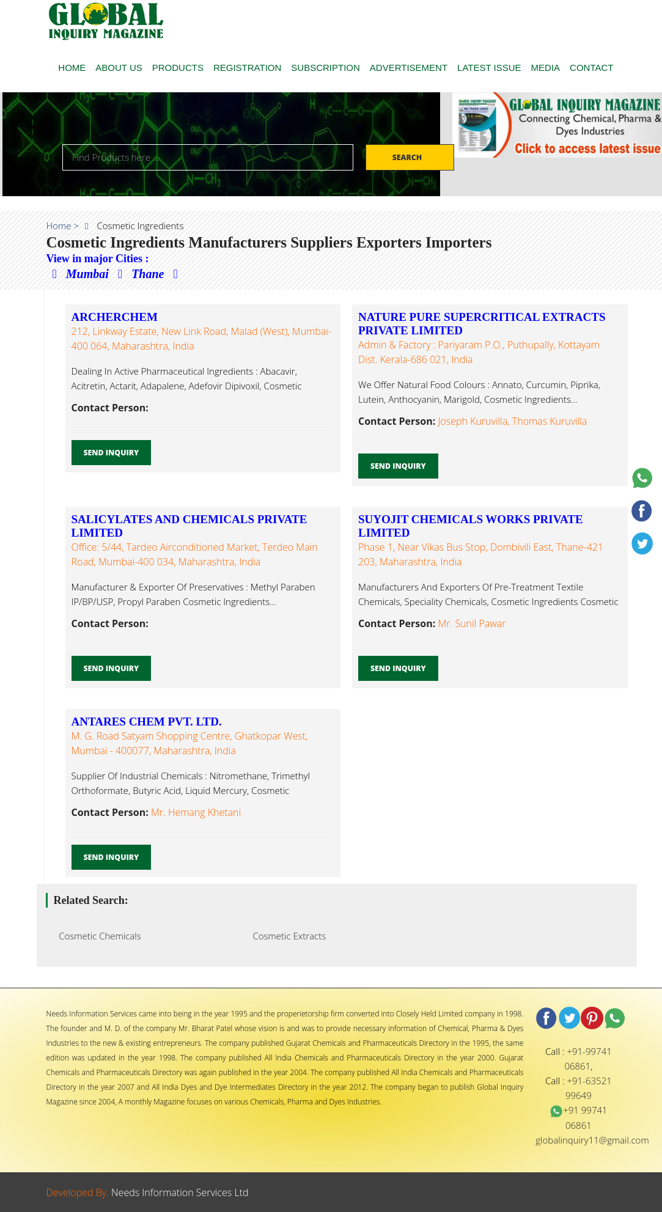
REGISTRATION (247, 67)
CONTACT (591, 67)
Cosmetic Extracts (286, 936)
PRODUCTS (178, 67)
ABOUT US (118, 67)
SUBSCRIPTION (325, 67)
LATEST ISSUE (489, 67)
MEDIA (546, 67)
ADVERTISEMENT (408, 67)
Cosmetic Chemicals (96, 936)
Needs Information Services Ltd (180, 1192)
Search (408, 157)
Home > (62, 225)
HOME (72, 67)
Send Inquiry (111, 452)
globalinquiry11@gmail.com (592, 1140)
